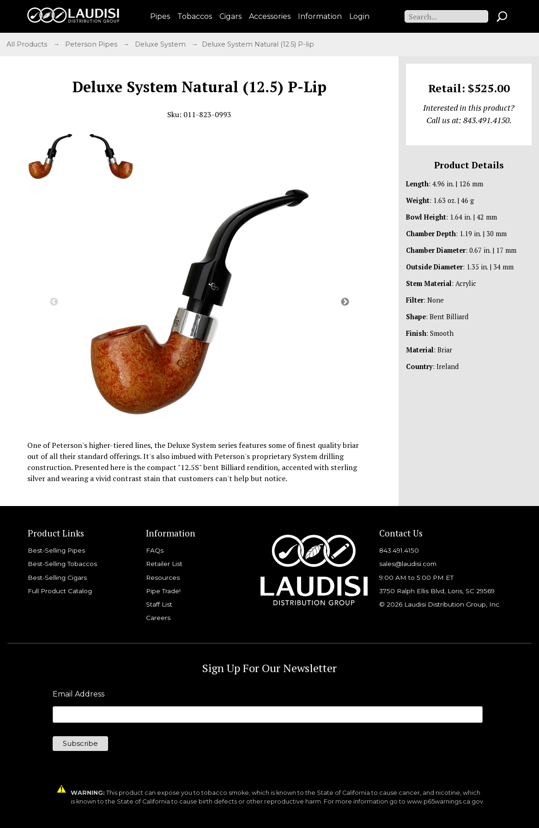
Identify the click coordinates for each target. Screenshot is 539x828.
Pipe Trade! (163, 591)
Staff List (159, 604)
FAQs (155, 550)
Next (345, 302)
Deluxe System (161, 44)
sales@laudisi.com (407, 563)
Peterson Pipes (92, 44)
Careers (158, 617)
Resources (163, 577)
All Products (27, 44)
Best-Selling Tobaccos (62, 563)
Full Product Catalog (60, 591)
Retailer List (164, 563)
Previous (54, 302)
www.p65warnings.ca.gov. (445, 801)
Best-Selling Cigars (57, 577)
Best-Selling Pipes (56, 550)
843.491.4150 (399, 550)
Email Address (78, 694)
